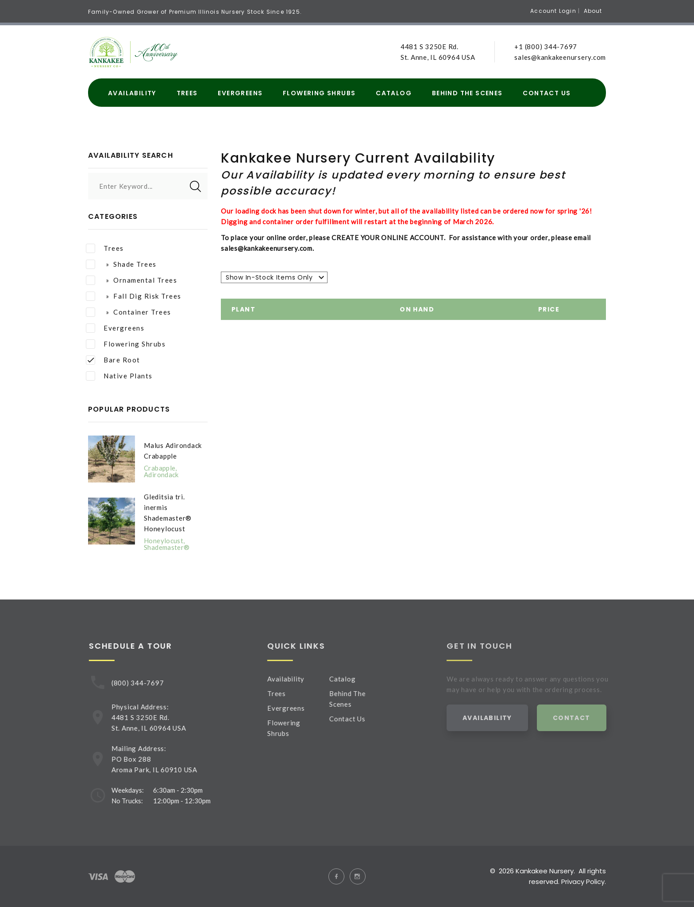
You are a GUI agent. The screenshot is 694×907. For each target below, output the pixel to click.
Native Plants (119, 376)
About (593, 11)
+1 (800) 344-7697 (545, 47)
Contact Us (547, 93)
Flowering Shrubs (319, 93)
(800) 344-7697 (142, 683)
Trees (187, 93)
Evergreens (240, 93)
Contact (582, 717)
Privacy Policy (583, 881)
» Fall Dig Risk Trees (133, 296)
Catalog (394, 93)
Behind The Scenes (467, 93)
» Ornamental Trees (131, 280)
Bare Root (113, 360)
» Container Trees (128, 312)
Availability (132, 93)
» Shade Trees (121, 264)
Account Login (553, 11)
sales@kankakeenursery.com (560, 57)
